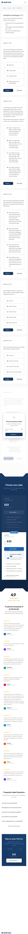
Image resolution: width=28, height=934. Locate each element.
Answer (8, 90)
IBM (14, 8)
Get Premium (14, 549)
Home (4, 8)
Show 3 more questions (14, 826)
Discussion (19, 90)
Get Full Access (14, 860)
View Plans (14, 434)
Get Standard (14, 512)
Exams (9, 8)
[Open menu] (25, 2)
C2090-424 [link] (19, 8)
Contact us (22, 795)
